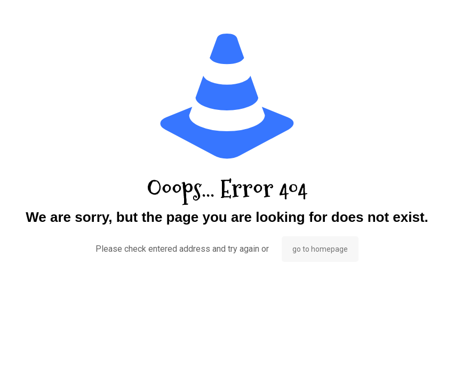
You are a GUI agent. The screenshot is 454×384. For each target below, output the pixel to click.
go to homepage (320, 249)
